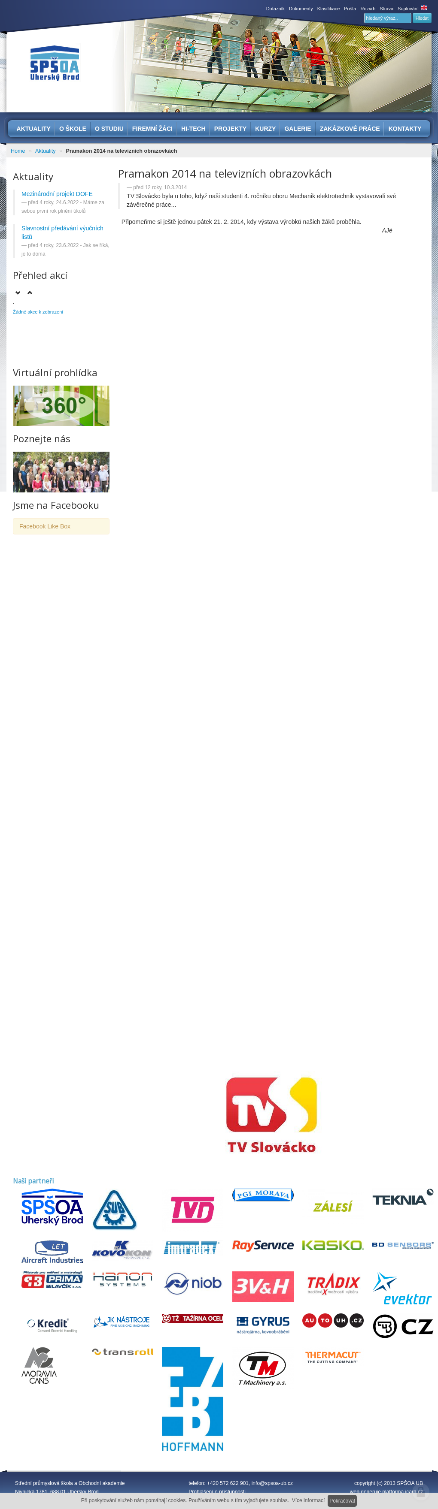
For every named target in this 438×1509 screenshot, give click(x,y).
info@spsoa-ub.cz (272, 1483)
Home (18, 151)
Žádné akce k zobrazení (38, 311)
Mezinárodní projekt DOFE (57, 193)
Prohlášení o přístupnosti (217, 1492)
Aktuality (45, 151)
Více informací (308, 1500)
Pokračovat (342, 1501)
